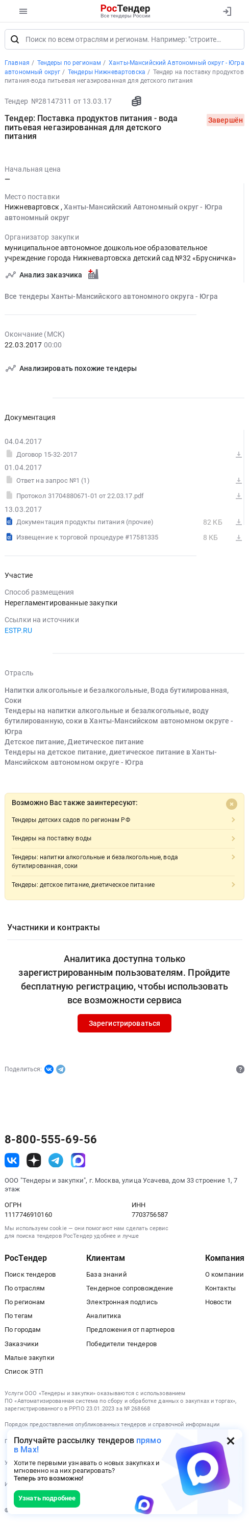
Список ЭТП (24, 1374)
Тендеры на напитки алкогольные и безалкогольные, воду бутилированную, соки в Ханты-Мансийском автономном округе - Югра (119, 723)
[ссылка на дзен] (34, 1162)
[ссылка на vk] (12, 1162)
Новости (218, 1304)
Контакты (220, 1291)
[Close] (231, 806)
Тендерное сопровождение (129, 1291)
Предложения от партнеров (130, 1332)
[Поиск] (15, 42)
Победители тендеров (121, 1346)
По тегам (19, 1318)
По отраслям (25, 1291)
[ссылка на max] (78, 1162)
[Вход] (226, 11)
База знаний (106, 1276)
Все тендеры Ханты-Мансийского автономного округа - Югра (111, 299)
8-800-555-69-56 (51, 1142)
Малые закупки (30, 1360)
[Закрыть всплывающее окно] (230, 1440)
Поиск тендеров (30, 1276)
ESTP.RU (18, 633)
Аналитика (103, 1318)
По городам (23, 1332)
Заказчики (22, 1346)
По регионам (25, 1304)
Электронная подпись (122, 1304)
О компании (224, 1276)
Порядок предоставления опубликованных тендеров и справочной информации (112, 1427)
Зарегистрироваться (125, 1026)
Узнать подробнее (47, 1498)
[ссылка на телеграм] (55, 1162)
